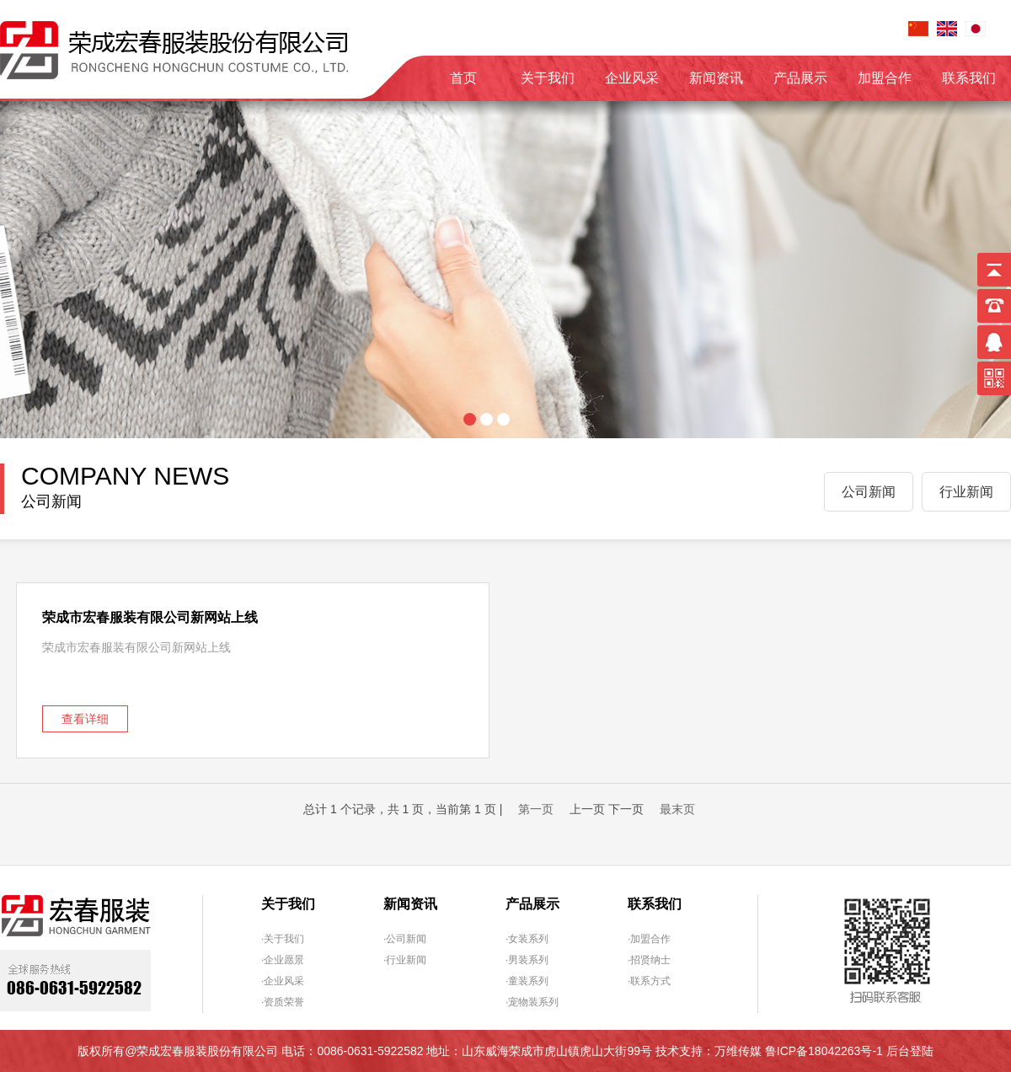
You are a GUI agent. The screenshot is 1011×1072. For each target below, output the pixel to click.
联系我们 (969, 78)
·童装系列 (527, 981)
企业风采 (632, 78)
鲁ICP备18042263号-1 (824, 1051)
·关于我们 (282, 939)
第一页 (536, 809)
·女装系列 (527, 939)
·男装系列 (527, 960)
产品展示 (800, 78)
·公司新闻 (404, 939)
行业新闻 (966, 492)
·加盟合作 (649, 939)
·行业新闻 (404, 960)
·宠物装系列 (532, 1002)
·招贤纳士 (649, 960)
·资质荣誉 (282, 1002)
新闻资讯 (716, 78)
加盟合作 (885, 78)
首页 (463, 78)
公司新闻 (869, 492)
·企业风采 (282, 981)
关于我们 (548, 78)
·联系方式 (649, 981)
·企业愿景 (282, 960)
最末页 (677, 809)
